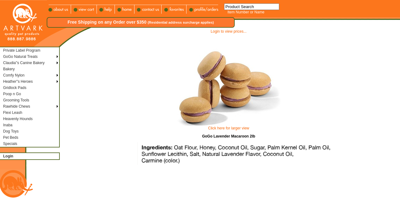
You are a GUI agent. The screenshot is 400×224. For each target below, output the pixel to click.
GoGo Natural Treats (20, 56)
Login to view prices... (229, 31)
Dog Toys (11, 131)
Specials (10, 144)
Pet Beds (10, 137)
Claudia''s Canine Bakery (24, 63)
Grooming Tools (16, 100)
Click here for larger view (228, 128)
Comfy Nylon (14, 75)
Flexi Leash (12, 112)
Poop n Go (12, 94)
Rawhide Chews (16, 106)
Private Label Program (21, 50)
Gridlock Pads (14, 88)
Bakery (9, 69)
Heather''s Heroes (18, 81)
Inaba (7, 125)
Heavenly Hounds (18, 119)
